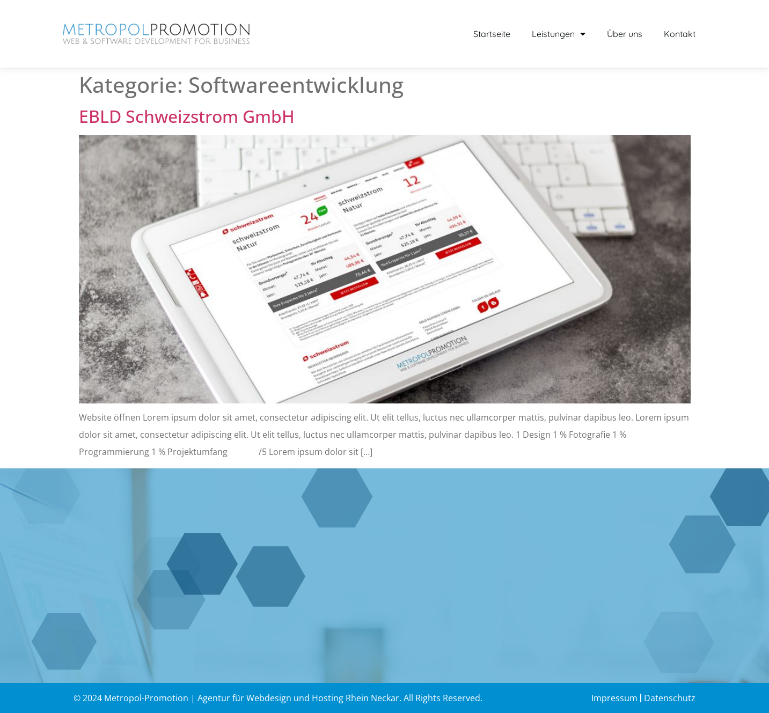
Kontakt (679, 33)
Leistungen (558, 33)
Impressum (614, 698)
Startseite (491, 33)
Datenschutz (669, 698)
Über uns (624, 33)
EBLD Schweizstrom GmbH (187, 116)
